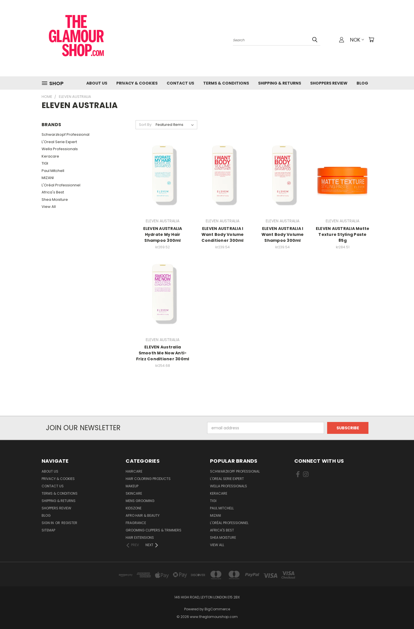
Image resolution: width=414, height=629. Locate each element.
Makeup (132, 486)
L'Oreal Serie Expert (59, 142)
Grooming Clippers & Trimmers (153, 530)
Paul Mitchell (53, 170)
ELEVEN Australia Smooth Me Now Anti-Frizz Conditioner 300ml (162, 353)
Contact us (180, 83)
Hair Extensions (140, 537)
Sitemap (48, 530)
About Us (96, 83)
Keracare (50, 156)
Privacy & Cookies (137, 83)
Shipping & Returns (279, 83)
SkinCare (134, 493)
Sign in (48, 522)
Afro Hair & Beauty (143, 515)
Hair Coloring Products (148, 478)
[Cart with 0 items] (371, 39)
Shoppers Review (328, 83)
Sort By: (145, 124)
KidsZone (133, 508)
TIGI (45, 163)
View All (49, 206)
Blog (362, 83)
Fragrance (136, 522)
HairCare (134, 471)
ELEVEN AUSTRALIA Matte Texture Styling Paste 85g (343, 234)
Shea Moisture (55, 199)
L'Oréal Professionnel (61, 185)
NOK (357, 39)
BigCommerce (217, 609)
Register (69, 522)
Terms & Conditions (226, 83)
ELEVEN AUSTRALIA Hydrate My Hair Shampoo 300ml (162, 234)
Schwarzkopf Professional (65, 134)
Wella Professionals (60, 149)
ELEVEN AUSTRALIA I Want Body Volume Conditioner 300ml (222, 234)
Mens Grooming (140, 500)
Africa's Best (53, 192)
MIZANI (48, 177)
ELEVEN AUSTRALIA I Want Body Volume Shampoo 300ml (282, 234)
